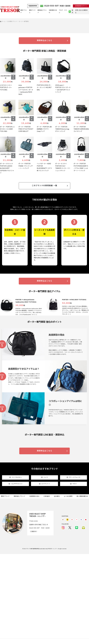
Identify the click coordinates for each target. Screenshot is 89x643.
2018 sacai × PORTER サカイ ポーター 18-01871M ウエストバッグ (62, 128)
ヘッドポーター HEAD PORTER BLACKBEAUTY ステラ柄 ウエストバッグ (44, 207)
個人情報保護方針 (82, 577)
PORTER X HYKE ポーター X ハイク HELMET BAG (44, 127)
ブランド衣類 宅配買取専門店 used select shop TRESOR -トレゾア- (41, 629)
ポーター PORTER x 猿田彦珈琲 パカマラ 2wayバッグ (44, 169)
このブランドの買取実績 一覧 (44, 226)
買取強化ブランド (42, 11)
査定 (71, 11)
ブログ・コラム (63, 11)
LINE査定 (47, 577)
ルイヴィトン (44, 565)
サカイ (73, 565)
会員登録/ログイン (81, 6)
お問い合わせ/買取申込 (81, 11)
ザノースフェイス (73, 558)
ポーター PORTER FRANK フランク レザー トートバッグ (25, 206)
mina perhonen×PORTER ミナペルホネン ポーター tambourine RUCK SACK (25, 130)
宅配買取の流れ (53, 11)
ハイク (44, 558)
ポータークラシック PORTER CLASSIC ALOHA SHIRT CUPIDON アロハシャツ (7, 208)
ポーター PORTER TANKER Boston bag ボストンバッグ (62, 169)
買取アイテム (32, 11)
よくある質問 (68, 577)
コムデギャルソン (15, 565)
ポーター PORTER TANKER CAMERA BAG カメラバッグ (81, 169)
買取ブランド (23, 11)
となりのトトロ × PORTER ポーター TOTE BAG (6, 127)
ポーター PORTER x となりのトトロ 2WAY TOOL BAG (7, 169)
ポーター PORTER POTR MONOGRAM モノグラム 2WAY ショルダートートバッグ (81, 207)
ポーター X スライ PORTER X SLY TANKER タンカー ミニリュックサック (62, 207)
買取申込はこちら (44, 80)
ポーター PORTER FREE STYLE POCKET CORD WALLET (25, 169)
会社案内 (57, 577)
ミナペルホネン (15, 558)
